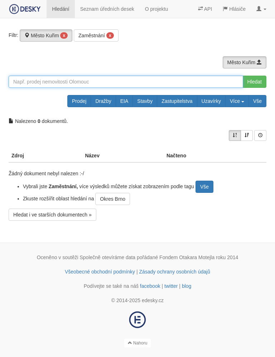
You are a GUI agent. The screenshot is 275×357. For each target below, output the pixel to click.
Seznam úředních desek (107, 9)
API (205, 9)
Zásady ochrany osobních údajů (174, 272)
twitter (171, 286)
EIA (124, 101)
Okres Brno (112, 199)
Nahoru (138, 343)
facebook (150, 286)
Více (237, 101)
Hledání (60, 9)
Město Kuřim (46, 35)
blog (186, 286)
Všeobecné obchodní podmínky (100, 272)
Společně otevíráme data (108, 257)
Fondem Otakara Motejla (186, 257)
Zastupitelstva (176, 101)
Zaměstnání (96, 35)
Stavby (145, 101)
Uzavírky (211, 101)
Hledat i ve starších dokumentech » (52, 215)
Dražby (103, 101)
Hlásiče (234, 9)
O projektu (156, 9)
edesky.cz (153, 300)
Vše (257, 101)
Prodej (79, 101)
